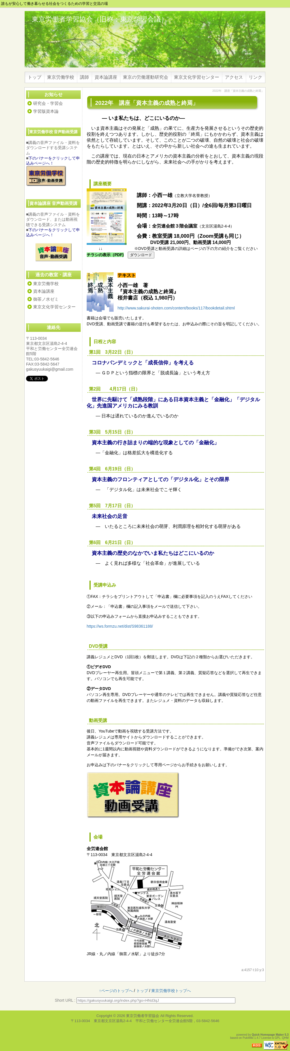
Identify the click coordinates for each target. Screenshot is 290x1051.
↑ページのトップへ (116, 990)
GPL (277, 1037)
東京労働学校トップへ (171, 990)
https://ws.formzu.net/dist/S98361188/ (120, 626)
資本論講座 (106, 77)
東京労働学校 (60, 77)
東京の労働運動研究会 (145, 77)
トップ (34, 77)
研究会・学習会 (48, 103)
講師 (84, 77)
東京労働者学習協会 (142, 1016)
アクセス (234, 77)
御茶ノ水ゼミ (46, 299)
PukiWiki (248, 1037)
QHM (285, 1037)
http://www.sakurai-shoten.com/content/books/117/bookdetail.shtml (176, 308)
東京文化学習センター (196, 77)
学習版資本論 (46, 111)
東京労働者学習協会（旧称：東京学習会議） (100, 19)
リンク (255, 77)
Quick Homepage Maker (268, 1034)
